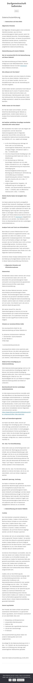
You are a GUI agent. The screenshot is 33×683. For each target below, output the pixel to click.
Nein (14, 680)
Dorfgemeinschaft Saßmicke (16, 5)
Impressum (23, 65)
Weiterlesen (21, 680)
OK (10, 680)
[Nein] (31, 678)
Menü (16, 11)
